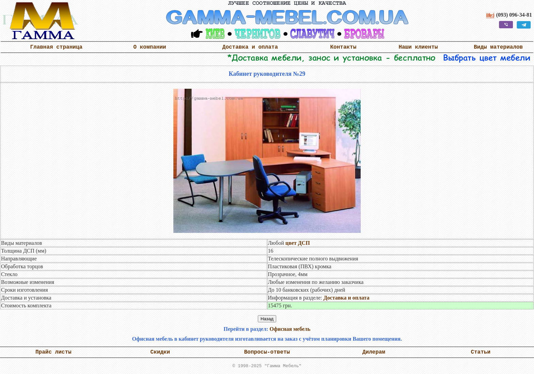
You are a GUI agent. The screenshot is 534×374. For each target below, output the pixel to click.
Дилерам (373, 352)
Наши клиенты (418, 47)
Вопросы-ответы (267, 352)
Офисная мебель (289, 329)
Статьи (480, 352)
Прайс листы (53, 352)
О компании (150, 47)
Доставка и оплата (250, 47)
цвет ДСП (297, 243)
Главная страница (56, 47)
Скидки (160, 352)
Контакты (343, 47)
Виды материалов (498, 47)
